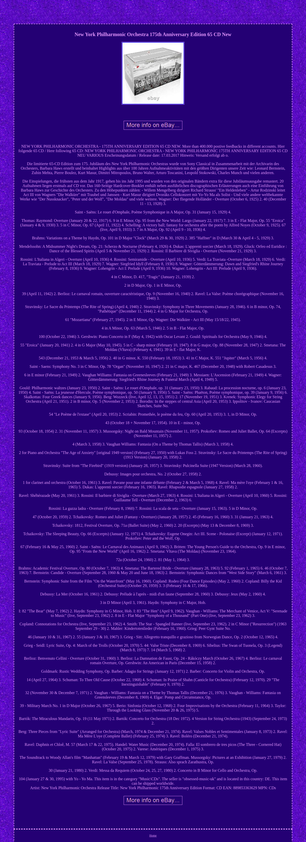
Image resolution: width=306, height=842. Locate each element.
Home (152, 835)
